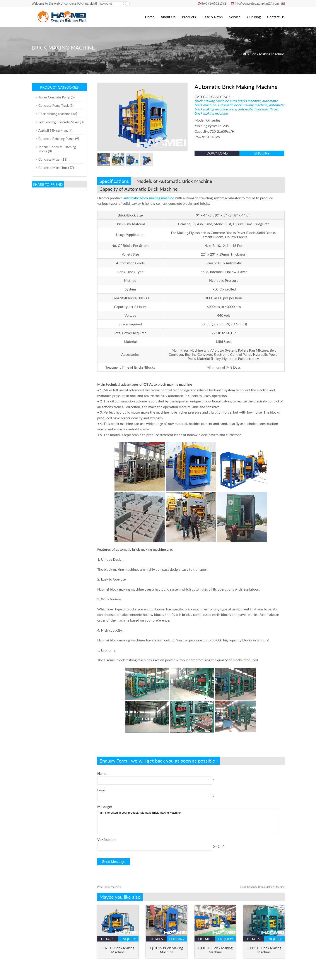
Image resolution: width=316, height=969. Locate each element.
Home (149, 17)
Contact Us (276, 17)
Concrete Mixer (49, 159)
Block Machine (109, 886)
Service (234, 17)
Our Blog (254, 17)
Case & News (212, 17)
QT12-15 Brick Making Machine (264, 950)
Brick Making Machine (267, 54)
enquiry (262, 153)
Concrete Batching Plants (56, 139)
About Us (168, 17)
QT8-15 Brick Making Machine (166, 950)
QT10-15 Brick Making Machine (215, 950)
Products (189, 17)
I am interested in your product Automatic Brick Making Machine (187, 822)
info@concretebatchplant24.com (257, 3)
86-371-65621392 (213, 3)
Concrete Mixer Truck (53, 168)
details (107, 939)
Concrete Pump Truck (53, 105)
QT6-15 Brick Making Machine (118, 950)
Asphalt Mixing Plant (53, 130)
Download (217, 153)
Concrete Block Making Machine (262, 886)
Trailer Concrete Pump (54, 97)
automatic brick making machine (242, 105)
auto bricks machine (245, 101)
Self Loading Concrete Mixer (58, 122)
